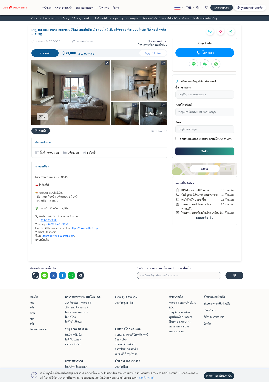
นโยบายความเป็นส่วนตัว (217, 303)
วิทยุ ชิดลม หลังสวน (76, 328)
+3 (80, 275)
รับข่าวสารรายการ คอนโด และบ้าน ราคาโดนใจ (164, 268)
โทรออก (205, 52)
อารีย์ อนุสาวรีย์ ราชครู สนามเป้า (76, 18)
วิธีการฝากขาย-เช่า (214, 316)
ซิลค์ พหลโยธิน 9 (103, 18)
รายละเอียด (42, 166)
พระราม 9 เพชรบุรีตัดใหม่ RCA (83, 296)
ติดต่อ (115, 7)
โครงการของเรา (38, 329)
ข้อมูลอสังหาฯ (43, 142)
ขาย (32, 302)
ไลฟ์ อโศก (70, 316)
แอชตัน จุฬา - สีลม (124, 302)
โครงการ (104, 7)
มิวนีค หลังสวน (73, 344)
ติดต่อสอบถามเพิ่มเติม (43, 268)
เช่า (32, 307)
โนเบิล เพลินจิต (73, 334)
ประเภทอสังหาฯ (86, 7)
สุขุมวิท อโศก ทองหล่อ (128, 328)
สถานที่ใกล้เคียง (184, 183)
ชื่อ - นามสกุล (183, 87)
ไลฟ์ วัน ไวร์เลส (73, 339)
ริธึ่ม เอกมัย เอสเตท (125, 344)
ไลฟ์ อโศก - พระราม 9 (76, 312)
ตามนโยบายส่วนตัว (220, 138)
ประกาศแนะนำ (63, 7)
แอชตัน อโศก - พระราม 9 (78, 302)
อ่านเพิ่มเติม (42, 239)
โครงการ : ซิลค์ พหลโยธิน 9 (152, 44)
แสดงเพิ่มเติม (204, 218)
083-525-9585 (49, 220)
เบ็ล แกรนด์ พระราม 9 (76, 307)
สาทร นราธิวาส (74, 360)
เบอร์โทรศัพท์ (183, 104)
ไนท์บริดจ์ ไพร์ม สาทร (76, 366)
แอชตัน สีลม (121, 366)
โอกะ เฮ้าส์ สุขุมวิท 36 (126, 353)
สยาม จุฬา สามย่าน (126, 296)
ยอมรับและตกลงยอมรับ (194, 138)
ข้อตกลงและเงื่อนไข (214, 296)
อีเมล (178, 122)
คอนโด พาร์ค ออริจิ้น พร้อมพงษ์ (131, 334)
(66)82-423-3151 (58, 224)
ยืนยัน (204, 151)
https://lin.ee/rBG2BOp (84, 227)
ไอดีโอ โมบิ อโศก (74, 321)
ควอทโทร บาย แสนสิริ (126, 349)
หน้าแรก (47, 7)
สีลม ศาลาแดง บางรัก (127, 360)
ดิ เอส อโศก (121, 339)
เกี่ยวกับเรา (210, 310)
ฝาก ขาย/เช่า (221, 7)
